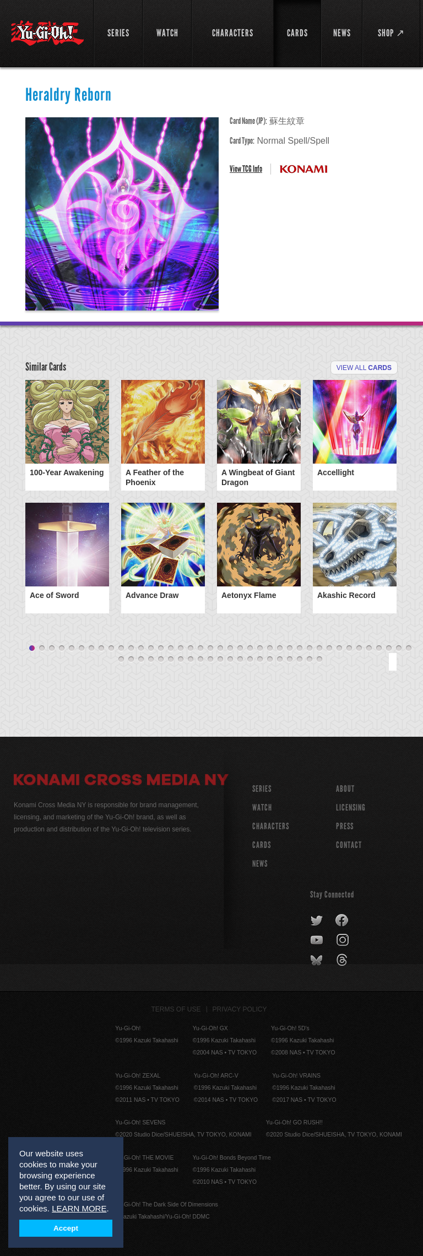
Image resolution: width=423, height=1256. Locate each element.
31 (329, 648)
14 (161, 648)
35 (369, 648)
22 (240, 648)
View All (364, 368)
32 (339, 648)
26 (279, 648)
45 (170, 659)
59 (309, 659)
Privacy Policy (240, 1009)
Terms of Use (176, 1009)
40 (121, 659)
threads (343, 960)
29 (309, 648)
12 (141, 648)
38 (398, 648)
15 (170, 648)
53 (250, 659)
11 (131, 648)
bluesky (317, 960)
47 (190, 659)
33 (349, 648)
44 (161, 659)
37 (389, 648)
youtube (317, 940)
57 (289, 659)
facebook (342, 920)
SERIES (262, 789)
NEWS (260, 863)
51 (230, 659)
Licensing (351, 807)
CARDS (261, 845)
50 (220, 659)
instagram (343, 940)
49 (210, 659)
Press (345, 826)
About (345, 789)
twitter (317, 920)
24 (260, 648)
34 (359, 648)
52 (240, 659)
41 (131, 659)
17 (190, 648)
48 (200, 659)
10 (121, 648)
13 (151, 648)
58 (299, 659)
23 (250, 648)
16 (180, 648)
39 (408, 648)
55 (270, 659)
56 (279, 659)
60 (319, 659)
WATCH (262, 807)
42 (141, 659)
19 (210, 648)
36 (379, 648)
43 (151, 659)
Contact (349, 845)
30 (319, 648)
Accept (65, 1228)
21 (230, 648)
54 (260, 659)
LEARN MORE (79, 1208)
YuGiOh (47, 33)
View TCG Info (246, 169)
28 (299, 648)
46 (180, 659)
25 (270, 648)
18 (200, 648)
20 (220, 648)
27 (289, 648)
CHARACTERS (270, 826)
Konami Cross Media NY (121, 781)
